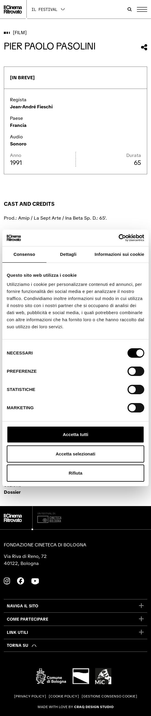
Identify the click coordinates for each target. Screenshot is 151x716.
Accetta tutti (75, 434)
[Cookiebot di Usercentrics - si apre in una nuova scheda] (118, 238)
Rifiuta (76, 472)
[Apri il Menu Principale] (142, 9)
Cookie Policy (63, 696)
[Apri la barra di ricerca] (129, 9)
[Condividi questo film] (144, 47)
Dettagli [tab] (68, 254)
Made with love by (76, 707)
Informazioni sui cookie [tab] (119, 254)
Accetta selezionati (75, 453)
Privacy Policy (30, 696)
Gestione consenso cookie (109, 696)
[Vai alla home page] (13, 9)
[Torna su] (22, 645)
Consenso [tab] (24, 254)
